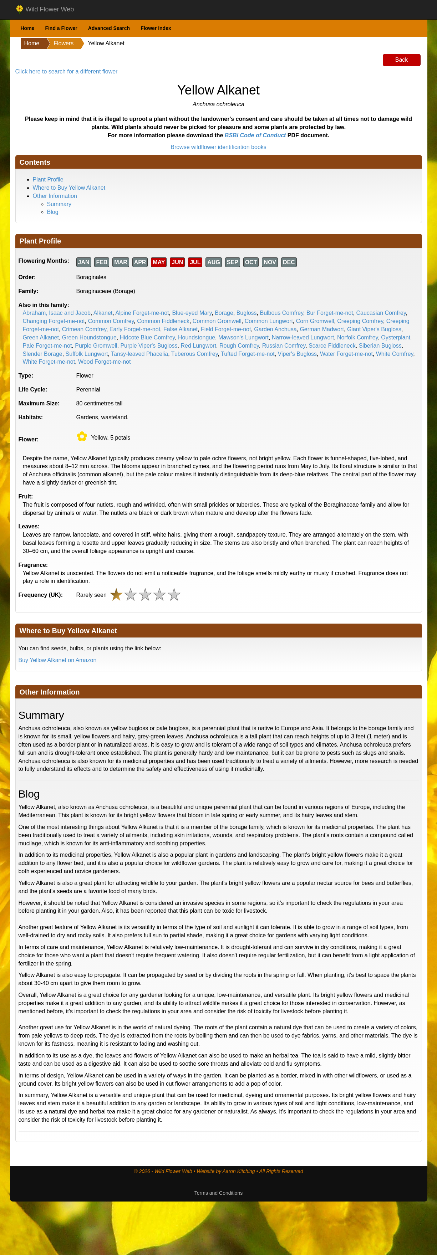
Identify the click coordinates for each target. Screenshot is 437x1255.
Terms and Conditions (218, 1193)
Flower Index (156, 28)
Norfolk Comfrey (357, 337)
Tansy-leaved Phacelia (139, 354)
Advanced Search (109, 28)
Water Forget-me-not (346, 354)
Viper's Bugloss (297, 354)
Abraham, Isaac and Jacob (57, 313)
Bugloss (247, 313)
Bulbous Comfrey (281, 313)
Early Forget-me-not (135, 329)
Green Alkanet (41, 337)
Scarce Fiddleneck (332, 346)
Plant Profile (48, 179)
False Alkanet (180, 329)
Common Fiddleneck (163, 321)
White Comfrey (394, 354)
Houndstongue (196, 337)
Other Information (55, 196)
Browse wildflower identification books (218, 147)
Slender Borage (42, 354)
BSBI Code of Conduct (255, 135)
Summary (59, 204)
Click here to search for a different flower (66, 71)
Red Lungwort (198, 346)
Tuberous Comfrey (194, 354)
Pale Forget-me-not (47, 346)
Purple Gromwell (96, 346)
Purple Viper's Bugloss (148, 346)
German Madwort (322, 329)
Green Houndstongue (89, 337)
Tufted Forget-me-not (248, 354)
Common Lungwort (269, 321)
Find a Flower (61, 28)
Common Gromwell (217, 321)
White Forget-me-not (49, 362)
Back (401, 60)
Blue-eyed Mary (192, 313)
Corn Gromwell (315, 321)
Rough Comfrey (239, 346)
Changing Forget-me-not (54, 321)
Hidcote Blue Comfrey (147, 337)
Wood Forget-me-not (104, 362)
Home (28, 28)
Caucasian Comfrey (381, 313)
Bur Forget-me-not (329, 313)
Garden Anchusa (275, 329)
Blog (53, 212)
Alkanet (102, 313)
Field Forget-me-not (226, 329)
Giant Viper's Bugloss (374, 329)
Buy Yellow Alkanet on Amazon (58, 660)
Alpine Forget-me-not (142, 313)
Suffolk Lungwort (87, 354)
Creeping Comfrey (360, 321)
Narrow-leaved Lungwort (303, 337)
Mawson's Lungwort (243, 337)
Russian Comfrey (284, 346)
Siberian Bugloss (380, 346)
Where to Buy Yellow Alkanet (69, 188)
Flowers (63, 43)
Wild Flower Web (44, 9)
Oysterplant (395, 337)
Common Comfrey (111, 321)
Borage (224, 313)
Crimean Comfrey (84, 329)
